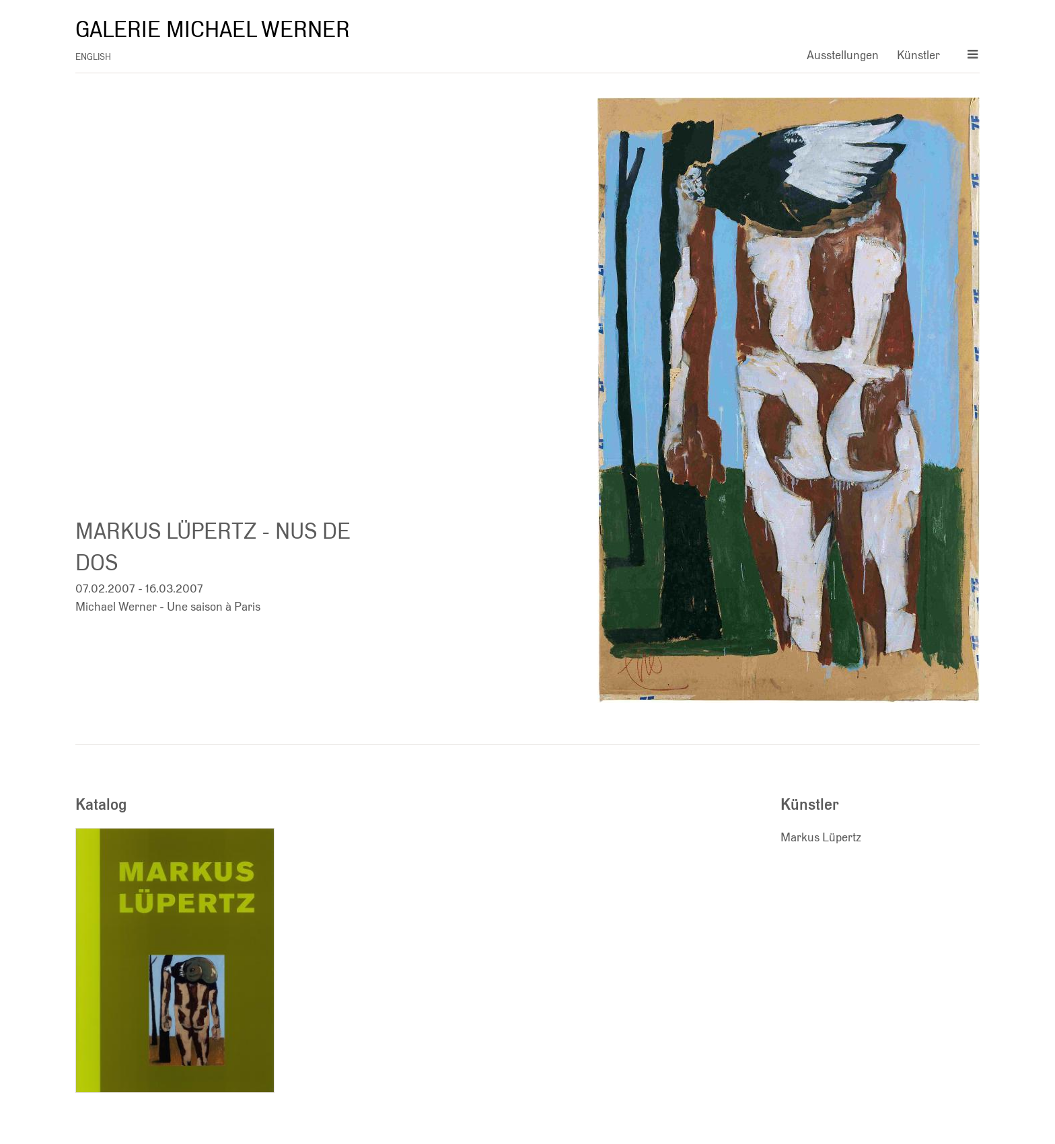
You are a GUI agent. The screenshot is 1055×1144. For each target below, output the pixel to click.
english (93, 57)
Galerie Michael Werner (212, 29)
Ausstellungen (843, 55)
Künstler (918, 55)
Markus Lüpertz (820, 837)
